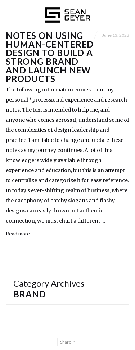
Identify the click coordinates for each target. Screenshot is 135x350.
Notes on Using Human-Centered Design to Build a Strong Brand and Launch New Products (50, 57)
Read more (18, 233)
